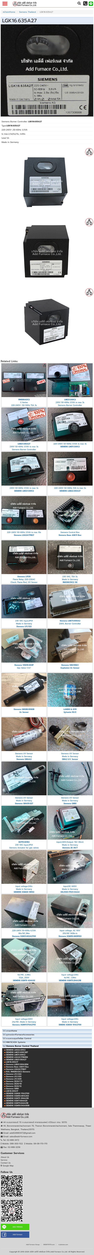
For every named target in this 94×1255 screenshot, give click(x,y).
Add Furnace (17, 1234)
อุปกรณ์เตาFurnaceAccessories (20, 1034)
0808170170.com (49, 1244)
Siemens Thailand (27, 12)
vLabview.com (63, 1244)
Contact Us (6, 1163)
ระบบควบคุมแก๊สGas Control (18, 1038)
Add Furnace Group (33, 1244)
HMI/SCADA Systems (15, 1042)
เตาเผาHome (11, 1030)
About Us (5, 1157)
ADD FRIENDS (17, 1227)
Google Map (8, 1165)
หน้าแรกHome (9, 12)
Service (4, 1160)
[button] (79, 3)
